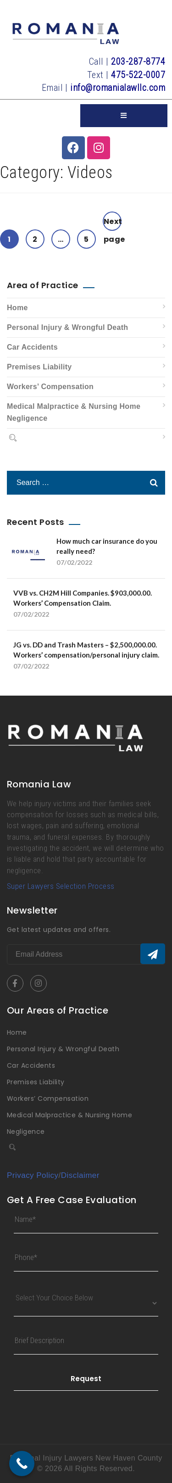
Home (17, 308)
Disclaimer (80, 1175)
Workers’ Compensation (50, 386)
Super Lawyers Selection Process (61, 886)
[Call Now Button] (21, 1463)
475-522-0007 (138, 74)
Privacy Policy (33, 1175)
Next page (113, 223)
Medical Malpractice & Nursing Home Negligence (73, 412)
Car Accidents (32, 347)
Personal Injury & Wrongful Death (67, 327)
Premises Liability (39, 367)
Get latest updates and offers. (59, 929)
